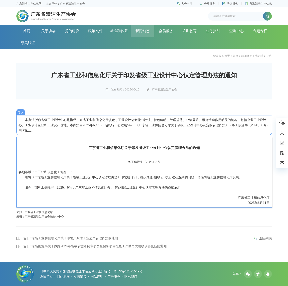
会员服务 (209, 3)
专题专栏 (260, 31)
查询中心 (236, 31)
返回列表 (265, 238)
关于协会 (48, 31)
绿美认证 (28, 43)
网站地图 (63, 276)
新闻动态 (142, 31)
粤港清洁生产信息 (260, 3)
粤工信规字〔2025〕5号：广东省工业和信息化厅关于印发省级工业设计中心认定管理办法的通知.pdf (109, 187)
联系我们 (130, 276)
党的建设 (72, 31)
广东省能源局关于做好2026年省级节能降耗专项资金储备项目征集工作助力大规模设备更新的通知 (91, 246)
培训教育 (189, 31)
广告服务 (113, 276)
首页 (26, 31)
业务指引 (213, 31)
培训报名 (232, 3)
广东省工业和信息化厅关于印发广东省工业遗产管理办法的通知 (67, 238)
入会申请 (186, 3)
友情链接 (80, 276)
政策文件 (95, 31)
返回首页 (46, 276)
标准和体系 (119, 31)
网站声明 (97, 276)
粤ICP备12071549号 (128, 271)
